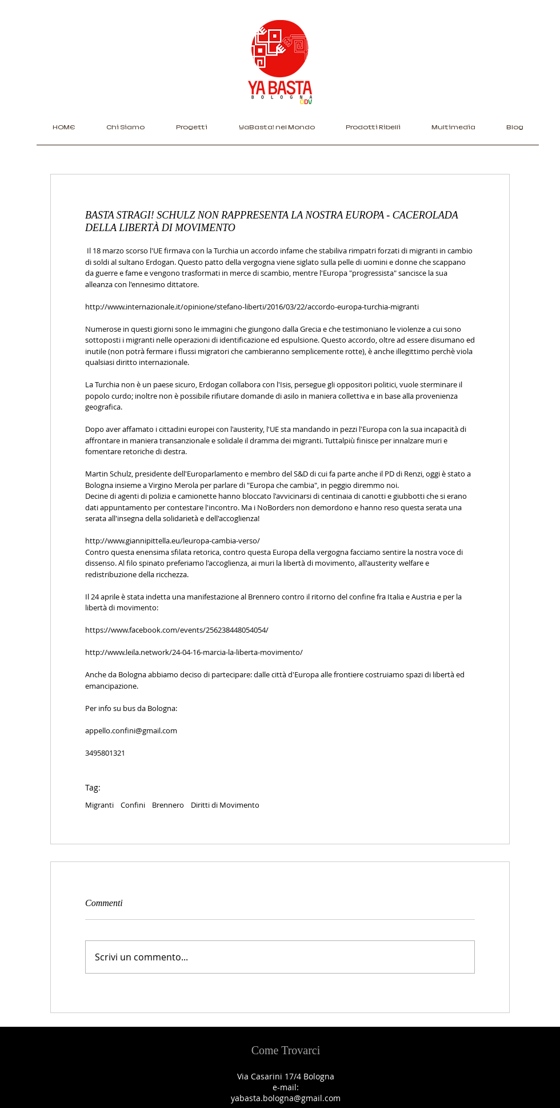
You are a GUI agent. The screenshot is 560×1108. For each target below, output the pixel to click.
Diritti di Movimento (225, 804)
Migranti (99, 804)
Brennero (168, 804)
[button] (191, 130)
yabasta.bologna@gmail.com (286, 1098)
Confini (133, 804)
